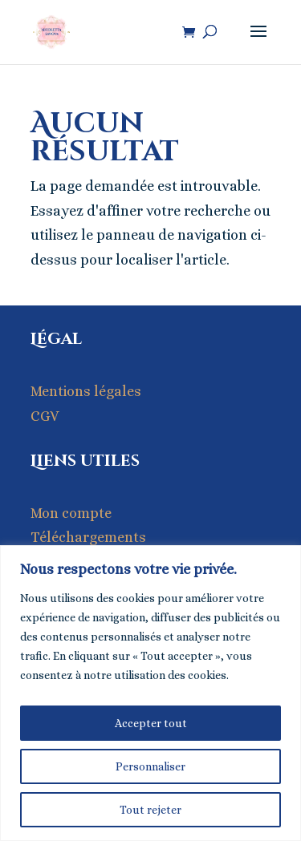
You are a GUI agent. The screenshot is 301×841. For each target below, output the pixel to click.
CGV (45, 416)
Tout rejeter (150, 809)
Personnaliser (150, 766)
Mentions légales (86, 391)
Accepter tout (151, 723)
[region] (150, 693)
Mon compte (71, 513)
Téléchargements (88, 537)
